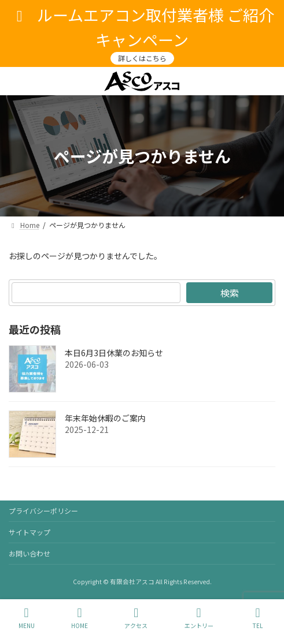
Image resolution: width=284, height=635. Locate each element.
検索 (229, 293)
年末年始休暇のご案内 (105, 418)
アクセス (135, 618)
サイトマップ (29, 532)
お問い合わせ (29, 553)
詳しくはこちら (142, 58)
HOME (79, 618)
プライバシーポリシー (43, 511)
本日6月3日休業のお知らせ (114, 352)
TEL (258, 618)
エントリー (199, 618)
